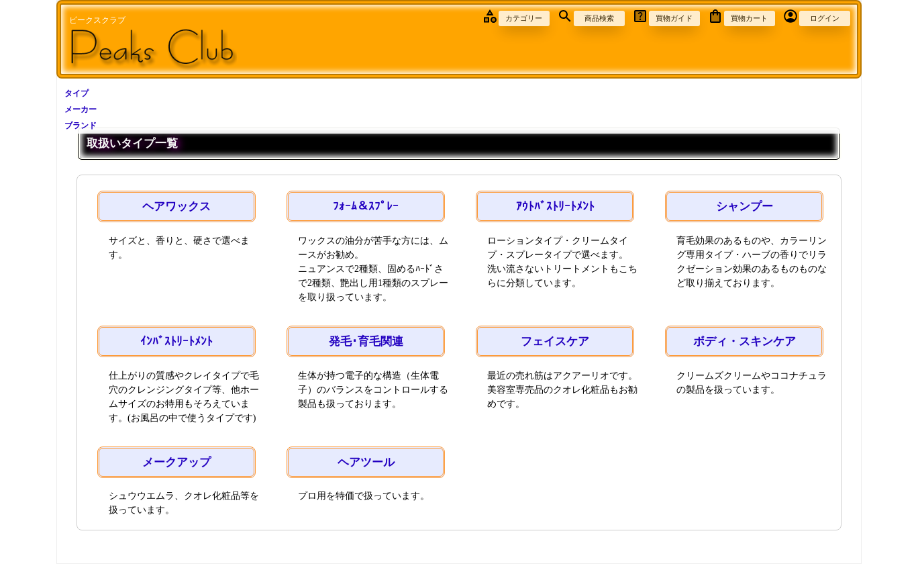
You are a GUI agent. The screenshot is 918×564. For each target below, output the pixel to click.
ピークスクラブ (97, 20)
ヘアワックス (176, 206)
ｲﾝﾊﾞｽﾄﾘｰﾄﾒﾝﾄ (176, 341)
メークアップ (176, 462)
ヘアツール (366, 462)
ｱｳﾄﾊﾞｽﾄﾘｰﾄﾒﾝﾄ (555, 206)
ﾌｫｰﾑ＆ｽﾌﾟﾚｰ (366, 206)
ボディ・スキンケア (744, 341)
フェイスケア (555, 341)
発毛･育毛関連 (366, 341)
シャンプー (744, 206)
